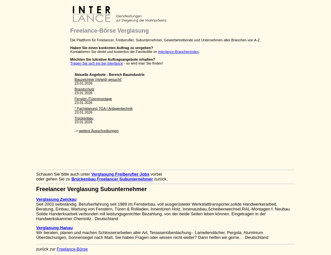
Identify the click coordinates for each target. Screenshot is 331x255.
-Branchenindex (178, 52)
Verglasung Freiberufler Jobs (120, 174)
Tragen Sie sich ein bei (96, 63)
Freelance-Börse (72, 249)
